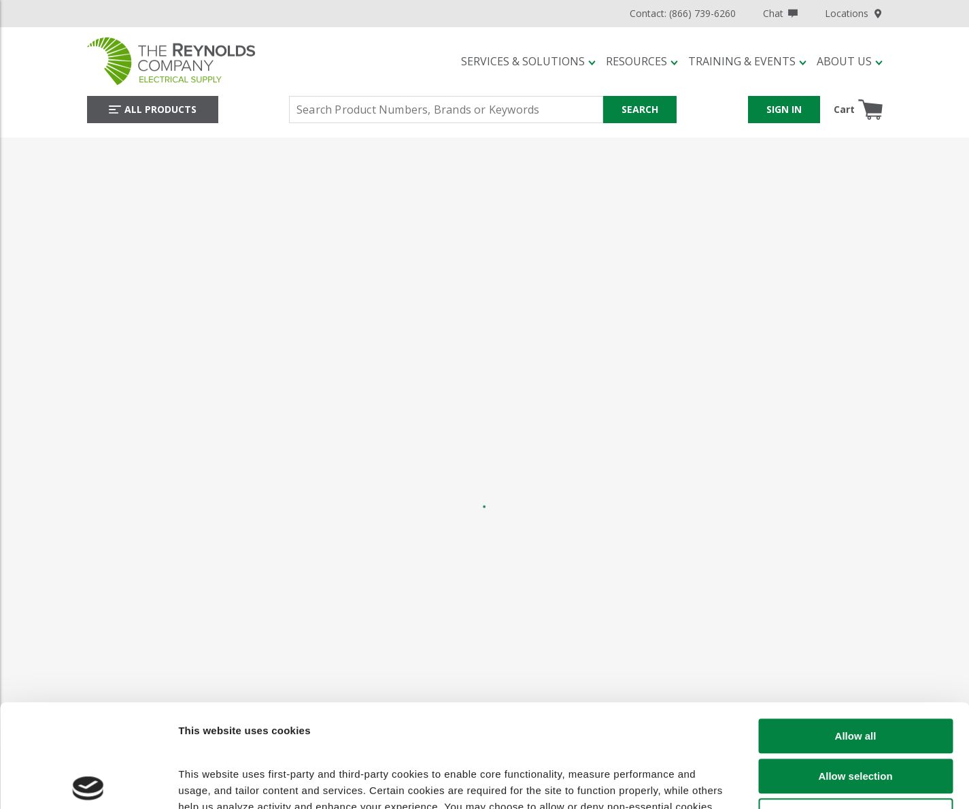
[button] (528, 61)
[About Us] (850, 61)
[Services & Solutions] (528, 61)
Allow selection (855, 675)
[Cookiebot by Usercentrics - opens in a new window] (88, 787)
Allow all (856, 635)
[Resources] (642, 61)
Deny (855, 715)
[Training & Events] (747, 61)
